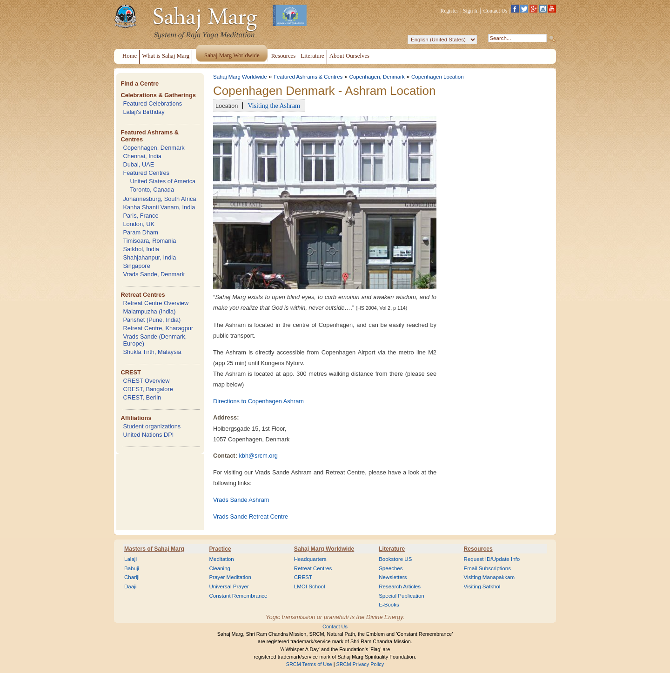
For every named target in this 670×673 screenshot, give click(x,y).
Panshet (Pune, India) (152, 319)
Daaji (130, 586)
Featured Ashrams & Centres (308, 77)
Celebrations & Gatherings (158, 95)
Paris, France (140, 215)
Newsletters (393, 577)
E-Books (389, 604)
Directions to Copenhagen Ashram (258, 401)
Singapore (136, 265)
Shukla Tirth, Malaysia (152, 351)
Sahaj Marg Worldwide (240, 77)
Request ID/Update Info (492, 559)
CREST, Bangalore (148, 389)
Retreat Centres (143, 294)
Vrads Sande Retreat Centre (250, 516)
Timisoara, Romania (149, 240)
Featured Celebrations (152, 103)
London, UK (138, 223)
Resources (478, 549)
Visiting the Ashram (274, 105)
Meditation (221, 559)
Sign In (471, 10)
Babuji (131, 568)
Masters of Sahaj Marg (154, 549)
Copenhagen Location (437, 77)
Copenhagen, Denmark (153, 147)
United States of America (162, 181)
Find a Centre (140, 83)
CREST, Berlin (142, 397)
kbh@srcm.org (258, 455)
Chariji (132, 577)
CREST (131, 372)
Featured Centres (146, 172)
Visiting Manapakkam (489, 577)
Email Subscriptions (487, 568)
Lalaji (130, 559)
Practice (220, 549)
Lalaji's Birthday (143, 111)
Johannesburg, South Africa (159, 198)
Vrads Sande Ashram (241, 499)
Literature (392, 549)
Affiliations (136, 417)
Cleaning (219, 568)
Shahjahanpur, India (149, 257)
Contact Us (495, 10)
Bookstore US (395, 559)
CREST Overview (146, 380)
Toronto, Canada (152, 189)
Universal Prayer (228, 586)
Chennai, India (142, 156)
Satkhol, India (141, 249)
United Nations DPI (148, 434)
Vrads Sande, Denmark (154, 274)
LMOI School (309, 586)
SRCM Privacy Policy (360, 664)
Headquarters (310, 559)
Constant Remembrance (238, 596)
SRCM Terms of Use (309, 664)
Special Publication (401, 596)
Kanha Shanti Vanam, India (159, 207)
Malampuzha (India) (149, 311)
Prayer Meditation (230, 577)
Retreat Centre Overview (155, 303)
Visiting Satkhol (482, 586)
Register (449, 10)
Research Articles (400, 586)
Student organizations (152, 426)
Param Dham (140, 232)
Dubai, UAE (138, 164)
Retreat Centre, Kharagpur (158, 328)
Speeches (390, 568)
